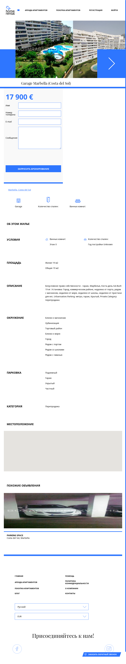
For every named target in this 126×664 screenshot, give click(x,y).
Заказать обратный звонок (102, 654)
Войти (114, 10)
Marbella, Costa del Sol (19, 189)
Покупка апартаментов (68, 10)
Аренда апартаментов (36, 10)
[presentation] (38, 157)
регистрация (95, 10)
